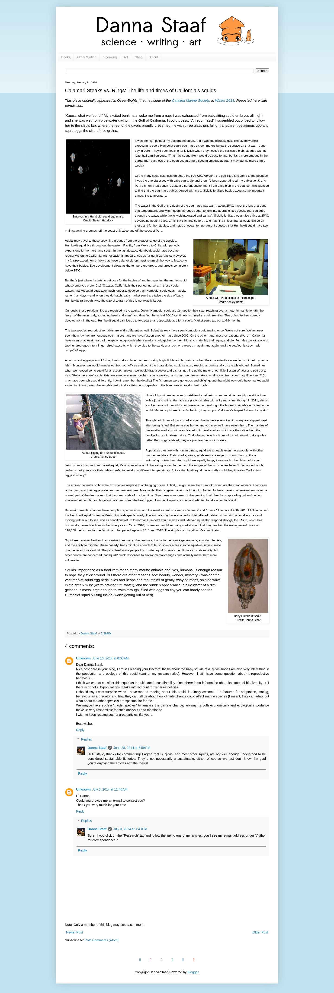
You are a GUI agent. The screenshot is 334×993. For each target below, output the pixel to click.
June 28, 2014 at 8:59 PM (131, 748)
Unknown (83, 658)
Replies (86, 739)
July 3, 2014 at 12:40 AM (109, 789)
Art (126, 57)
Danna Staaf (97, 748)
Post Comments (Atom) (102, 940)
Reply (80, 730)
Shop (138, 57)
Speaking (110, 57)
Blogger (192, 972)
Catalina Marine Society (190, 100)
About (153, 57)
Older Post (260, 932)
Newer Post (74, 932)
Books (65, 57)
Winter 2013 (224, 100)
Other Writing (86, 57)
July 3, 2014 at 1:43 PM (130, 829)
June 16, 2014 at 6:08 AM (110, 658)
